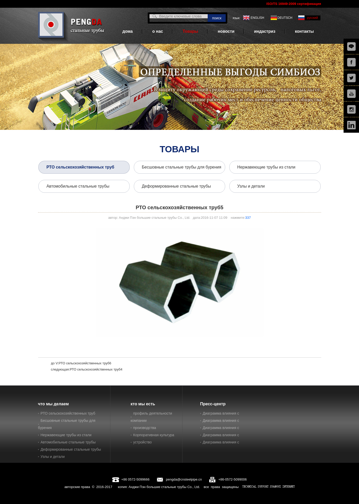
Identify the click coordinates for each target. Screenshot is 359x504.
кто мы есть (143, 404)
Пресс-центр (213, 404)
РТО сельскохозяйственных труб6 (85, 363)
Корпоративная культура (153, 435)
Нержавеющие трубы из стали (266, 167)
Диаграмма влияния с (221, 413)
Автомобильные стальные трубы (77, 186)
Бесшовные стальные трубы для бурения (181, 167)
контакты (304, 31)
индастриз (264, 31)
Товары (190, 31)
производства (144, 428)
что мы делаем (53, 404)
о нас (157, 31)
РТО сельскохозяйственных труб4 (96, 369)
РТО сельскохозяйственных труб (80, 167)
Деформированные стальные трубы (176, 186)
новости (226, 31)
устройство (142, 442)
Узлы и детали (251, 186)
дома (127, 31)
